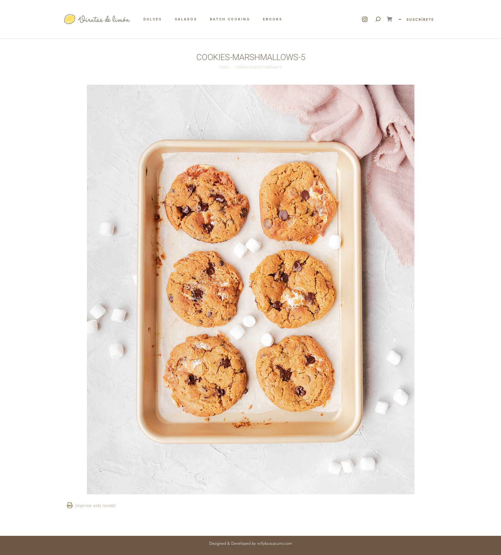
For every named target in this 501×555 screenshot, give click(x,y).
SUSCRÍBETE (420, 19)
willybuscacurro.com (274, 543)
